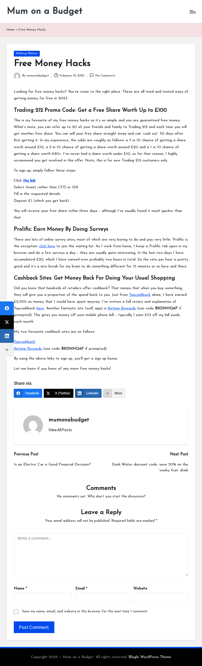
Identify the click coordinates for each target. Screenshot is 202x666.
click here (47, 246)
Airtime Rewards (122, 308)
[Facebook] (28, 393)
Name (20, 589)
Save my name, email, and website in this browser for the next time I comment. (85, 611)
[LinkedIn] (88, 393)
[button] (60, 430)
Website (140, 589)
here (40, 308)
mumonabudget (69, 420)
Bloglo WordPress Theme (150, 657)
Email (81, 589)
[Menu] (192, 11)
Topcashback (140, 295)
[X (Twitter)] (58, 393)
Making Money (26, 53)
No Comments (102, 75)
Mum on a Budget (44, 11)
